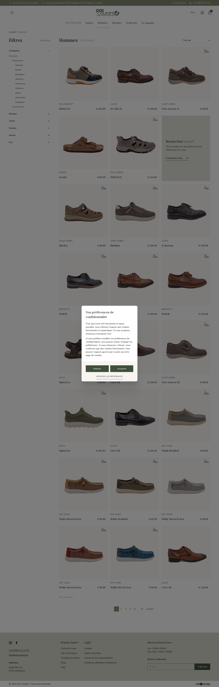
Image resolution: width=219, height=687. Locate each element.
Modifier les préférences (110, 376)
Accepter (121, 368)
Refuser (97, 368)
